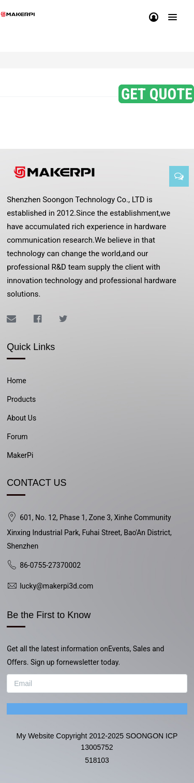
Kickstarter (52, 82)
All (18, 82)
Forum (17, 436)
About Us (21, 418)
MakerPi (20, 455)
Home (16, 380)
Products (21, 399)
